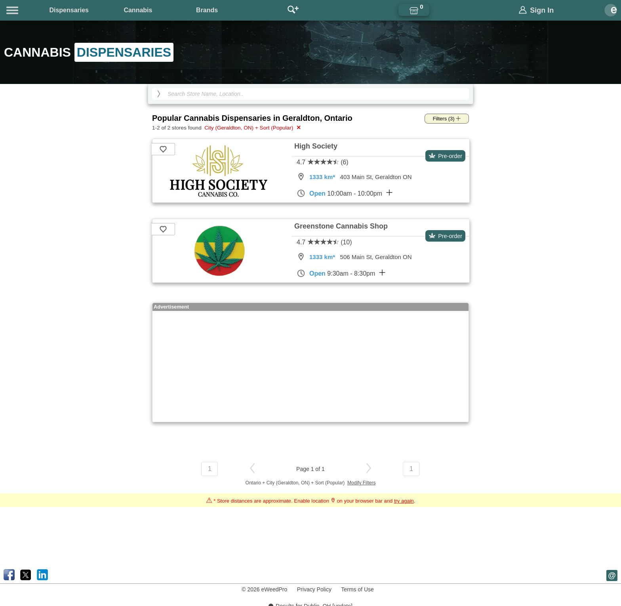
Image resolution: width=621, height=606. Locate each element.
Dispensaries (69, 10)
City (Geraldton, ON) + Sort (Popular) (252, 127)
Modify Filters (361, 483)
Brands (207, 10)
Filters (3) (447, 119)
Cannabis (138, 10)
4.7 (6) (323, 162)
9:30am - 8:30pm (341, 273)
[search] (158, 93)
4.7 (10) (324, 242)
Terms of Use (357, 589)
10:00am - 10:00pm (344, 193)
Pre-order (445, 155)
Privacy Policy (314, 589)
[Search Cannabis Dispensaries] (310, 94)
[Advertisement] (310, 366)
